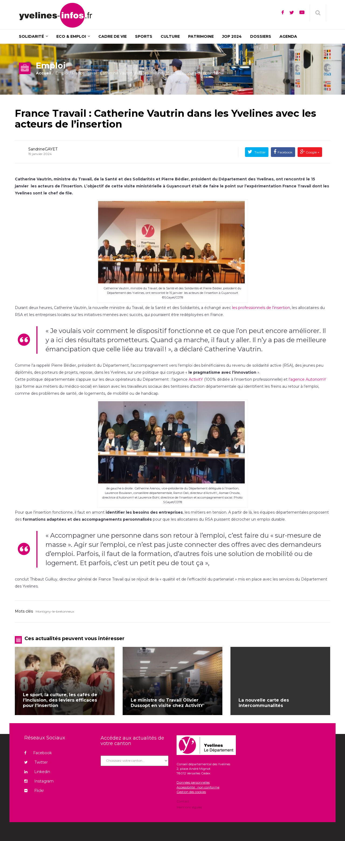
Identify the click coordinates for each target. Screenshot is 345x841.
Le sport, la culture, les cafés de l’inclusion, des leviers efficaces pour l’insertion (60, 700)
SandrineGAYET (42, 149)
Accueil (43, 73)
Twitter (260, 152)
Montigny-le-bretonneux (55, 611)
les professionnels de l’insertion (261, 307)
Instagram (39, 781)
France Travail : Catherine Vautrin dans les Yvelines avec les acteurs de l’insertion (165, 118)
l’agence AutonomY (307, 379)
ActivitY (196, 379)
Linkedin (37, 771)
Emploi (61, 73)
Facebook (285, 152)
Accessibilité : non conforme (198, 787)
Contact (183, 801)
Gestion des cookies (191, 792)
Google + (312, 152)
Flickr (34, 790)
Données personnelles (193, 782)
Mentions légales (189, 807)
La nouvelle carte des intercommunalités (264, 703)
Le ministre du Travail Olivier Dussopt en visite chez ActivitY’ (167, 703)
